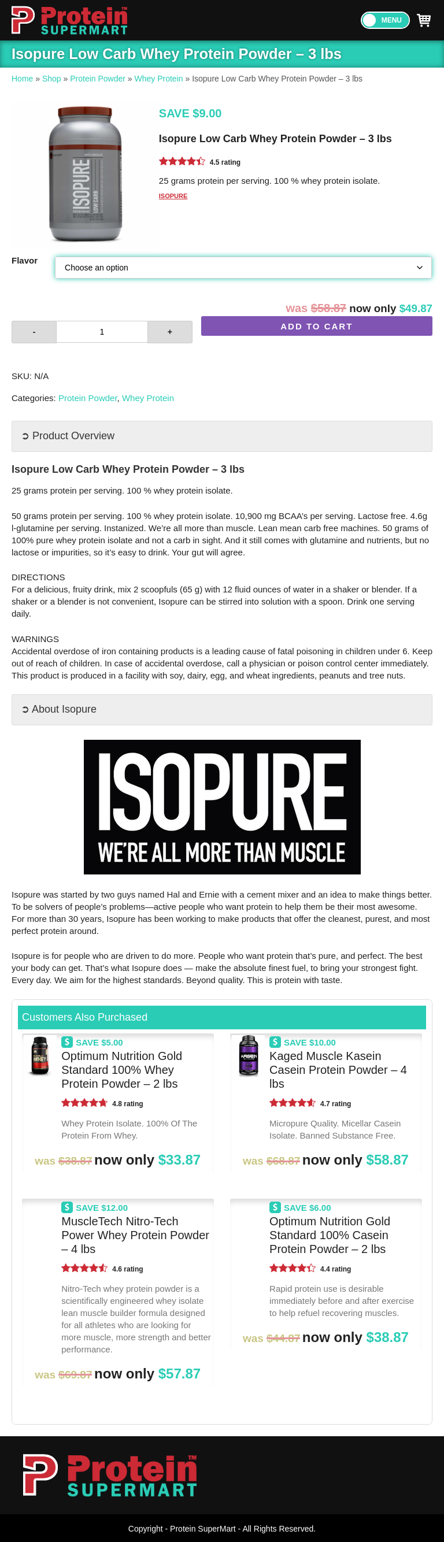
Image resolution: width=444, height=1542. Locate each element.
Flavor (25, 260)
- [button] (34, 331)
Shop (51, 78)
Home (22, 78)
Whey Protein (159, 78)
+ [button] (170, 331)
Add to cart (316, 326)
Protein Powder (97, 78)
